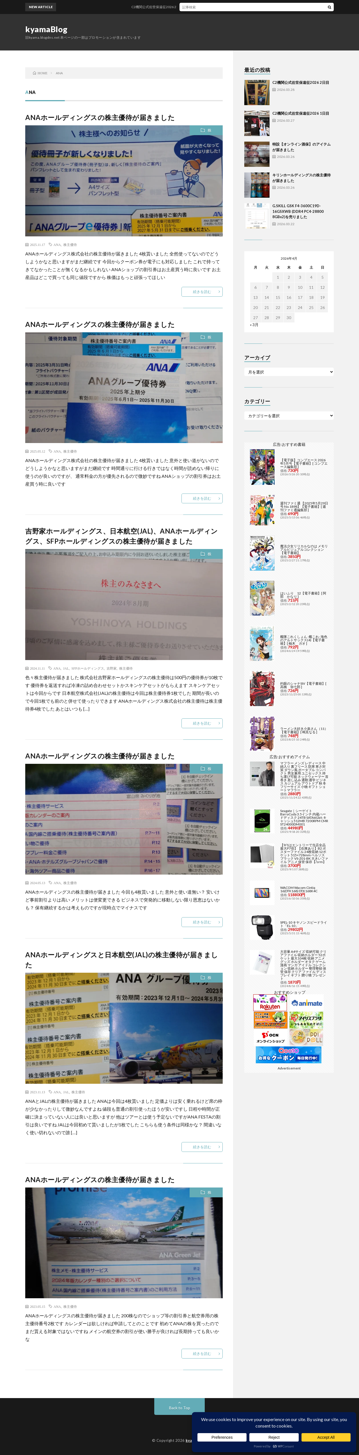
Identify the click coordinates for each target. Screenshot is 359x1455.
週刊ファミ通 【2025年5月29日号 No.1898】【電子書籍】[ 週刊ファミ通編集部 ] (304, 506)
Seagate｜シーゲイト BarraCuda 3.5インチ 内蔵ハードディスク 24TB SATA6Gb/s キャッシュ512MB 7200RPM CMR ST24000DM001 (304, 817)
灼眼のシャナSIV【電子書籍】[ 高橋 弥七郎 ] (303, 685)
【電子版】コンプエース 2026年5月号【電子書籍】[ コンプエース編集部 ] (304, 463)
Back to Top (179, 1407)
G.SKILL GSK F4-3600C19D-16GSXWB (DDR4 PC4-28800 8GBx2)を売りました (298, 211)
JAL (66, 668)
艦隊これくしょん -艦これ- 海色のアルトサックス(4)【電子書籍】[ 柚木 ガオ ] (303, 640)
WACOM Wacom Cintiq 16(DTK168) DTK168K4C (298, 889)
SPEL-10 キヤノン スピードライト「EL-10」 (303, 924)
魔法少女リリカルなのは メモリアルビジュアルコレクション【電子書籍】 (304, 549)
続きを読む (202, 291)
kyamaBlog (46, 29)
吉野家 (112, 668)
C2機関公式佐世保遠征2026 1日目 (300, 113)
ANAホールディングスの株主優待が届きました (100, 117)
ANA (57, 244)
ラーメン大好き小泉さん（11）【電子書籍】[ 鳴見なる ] (304, 730)
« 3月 (254, 324)
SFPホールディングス (88, 668)
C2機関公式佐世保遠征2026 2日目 (171, 7)
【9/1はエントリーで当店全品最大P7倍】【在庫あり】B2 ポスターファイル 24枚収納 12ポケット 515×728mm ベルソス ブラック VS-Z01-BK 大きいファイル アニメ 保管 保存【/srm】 (304, 853)
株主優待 (70, 244)
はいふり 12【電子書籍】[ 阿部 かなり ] (303, 595)
